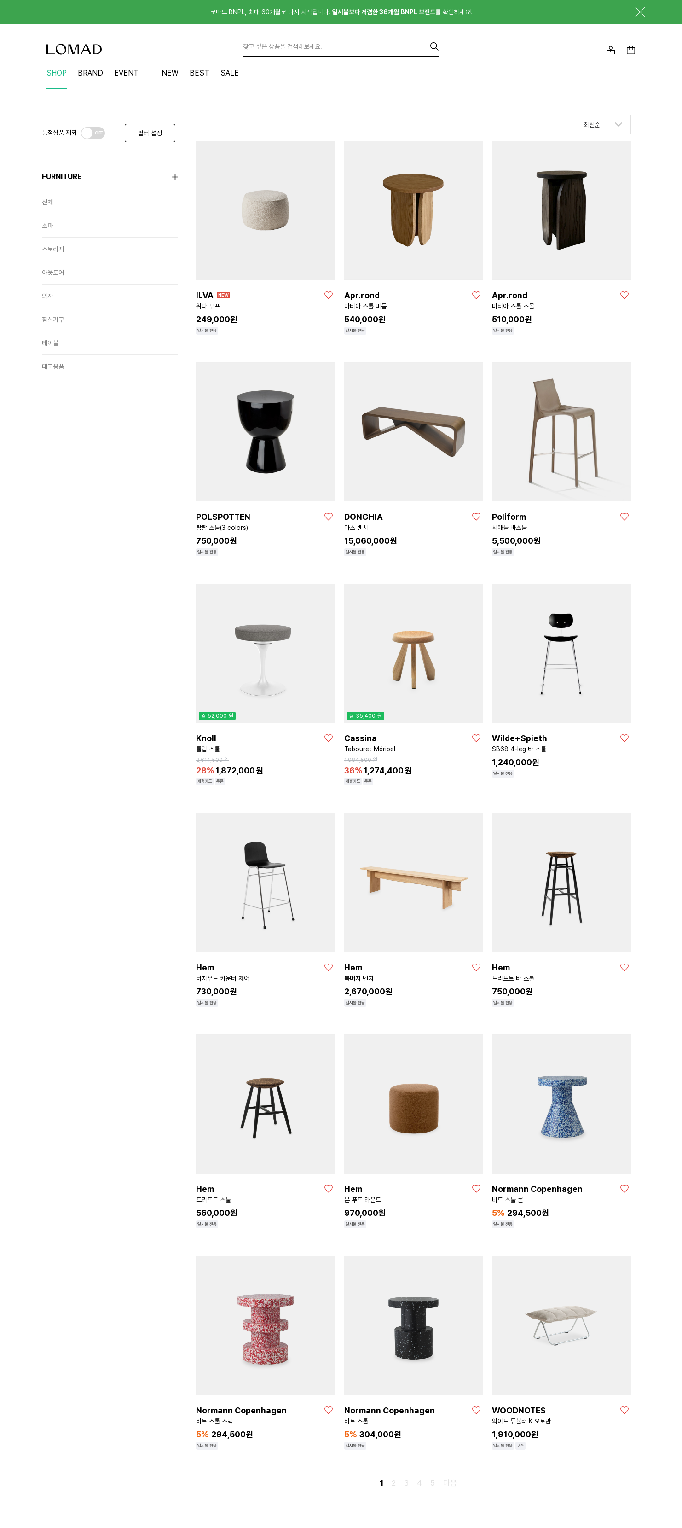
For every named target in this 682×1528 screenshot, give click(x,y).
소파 (47, 225)
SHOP (56, 73)
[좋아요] (328, 295)
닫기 (633, 12)
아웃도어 (53, 272)
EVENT (126, 73)
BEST (199, 73)
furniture (61, 176)
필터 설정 (150, 133)
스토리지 (53, 249)
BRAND (90, 73)
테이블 (50, 343)
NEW (170, 73)
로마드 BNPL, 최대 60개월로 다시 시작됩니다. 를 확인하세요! (341, 12)
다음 (450, 1482)
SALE (229, 73)
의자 (47, 296)
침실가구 (53, 319)
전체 (47, 202)
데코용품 (53, 366)
